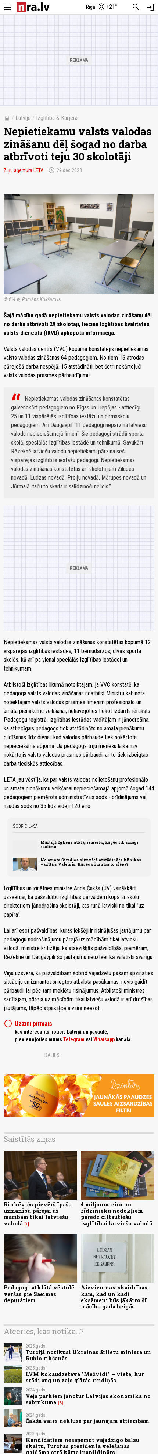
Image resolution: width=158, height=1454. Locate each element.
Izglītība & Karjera (57, 117)
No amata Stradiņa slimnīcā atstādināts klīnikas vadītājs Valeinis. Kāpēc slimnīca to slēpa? (90, 862)
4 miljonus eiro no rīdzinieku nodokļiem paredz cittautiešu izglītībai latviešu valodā (116, 1214)
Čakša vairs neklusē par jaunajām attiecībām (87, 1420)
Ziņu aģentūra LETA (24, 170)
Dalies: (52, 1055)
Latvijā (23, 117)
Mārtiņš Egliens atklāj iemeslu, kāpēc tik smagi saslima (89, 844)
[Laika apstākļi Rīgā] (102, 7)
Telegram (74, 1039)
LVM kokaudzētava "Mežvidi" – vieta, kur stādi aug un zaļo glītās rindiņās (85, 1377)
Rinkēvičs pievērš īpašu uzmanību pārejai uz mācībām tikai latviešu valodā (38, 1214)
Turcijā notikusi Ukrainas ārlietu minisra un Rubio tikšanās (88, 1355)
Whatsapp (104, 1039)
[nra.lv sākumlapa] (33, 7)
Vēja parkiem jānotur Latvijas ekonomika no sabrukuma (88, 1399)
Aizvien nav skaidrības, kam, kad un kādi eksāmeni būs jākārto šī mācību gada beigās (115, 1297)
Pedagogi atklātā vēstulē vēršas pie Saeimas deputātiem (39, 1294)
